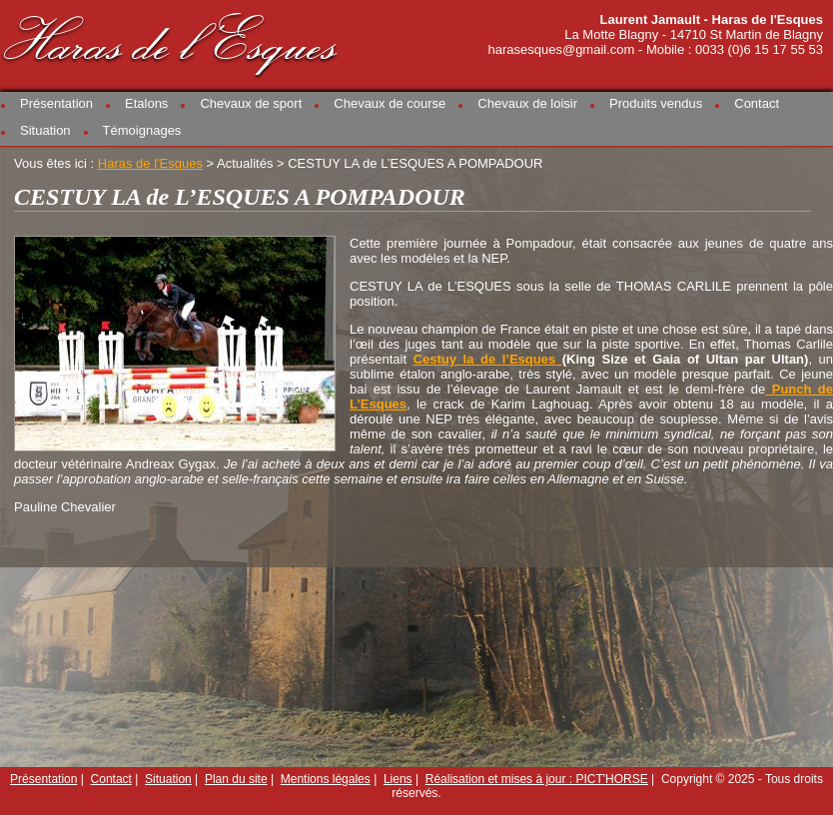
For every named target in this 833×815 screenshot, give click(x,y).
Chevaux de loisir (527, 103)
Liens (398, 779)
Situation (45, 130)
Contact (756, 103)
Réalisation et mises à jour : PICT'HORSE (536, 779)
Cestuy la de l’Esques (488, 359)
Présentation (56, 103)
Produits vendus (655, 103)
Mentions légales (326, 779)
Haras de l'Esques (172, 41)
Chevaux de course (389, 103)
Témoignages (142, 130)
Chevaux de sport (251, 103)
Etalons (146, 103)
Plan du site (236, 779)
